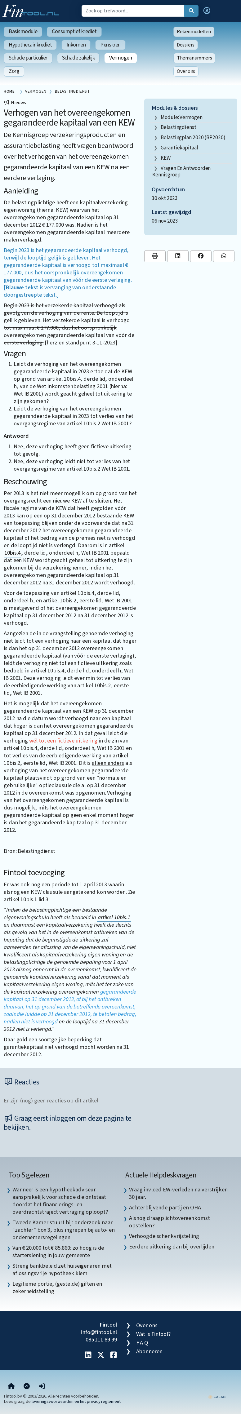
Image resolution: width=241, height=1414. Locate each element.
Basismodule (23, 31)
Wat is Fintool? (153, 1334)
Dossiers (185, 45)
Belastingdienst (178, 127)
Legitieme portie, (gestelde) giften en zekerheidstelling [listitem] (57, 1287)
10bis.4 (12, 553)
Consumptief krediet (74, 31)
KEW (166, 158)
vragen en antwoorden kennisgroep (181, 171)
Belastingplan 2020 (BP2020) (193, 137)
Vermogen (120, 58)
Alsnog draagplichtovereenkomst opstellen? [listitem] (169, 1222)
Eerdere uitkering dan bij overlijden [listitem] (171, 1247)
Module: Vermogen (182, 117)
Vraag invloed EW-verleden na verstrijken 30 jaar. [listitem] (178, 1193)
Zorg (14, 71)
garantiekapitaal (179, 148)
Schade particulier (28, 58)
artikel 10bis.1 (114, 917)
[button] (207, 11)
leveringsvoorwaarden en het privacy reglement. (77, 1401)
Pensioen (110, 45)
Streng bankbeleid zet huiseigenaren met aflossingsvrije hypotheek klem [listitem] (61, 1269)
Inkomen (76, 45)
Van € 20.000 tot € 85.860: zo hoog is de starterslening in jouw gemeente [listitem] (58, 1251)
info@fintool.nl (99, 1332)
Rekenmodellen (194, 31)
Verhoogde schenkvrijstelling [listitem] (164, 1236)
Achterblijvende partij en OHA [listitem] (165, 1207)
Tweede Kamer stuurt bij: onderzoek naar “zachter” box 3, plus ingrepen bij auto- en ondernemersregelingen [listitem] (63, 1229)
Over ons (186, 71)
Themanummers (194, 58)
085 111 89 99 (101, 1340)
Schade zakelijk (78, 58)
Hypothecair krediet (30, 45)
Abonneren (149, 1351)
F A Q (142, 1343)
